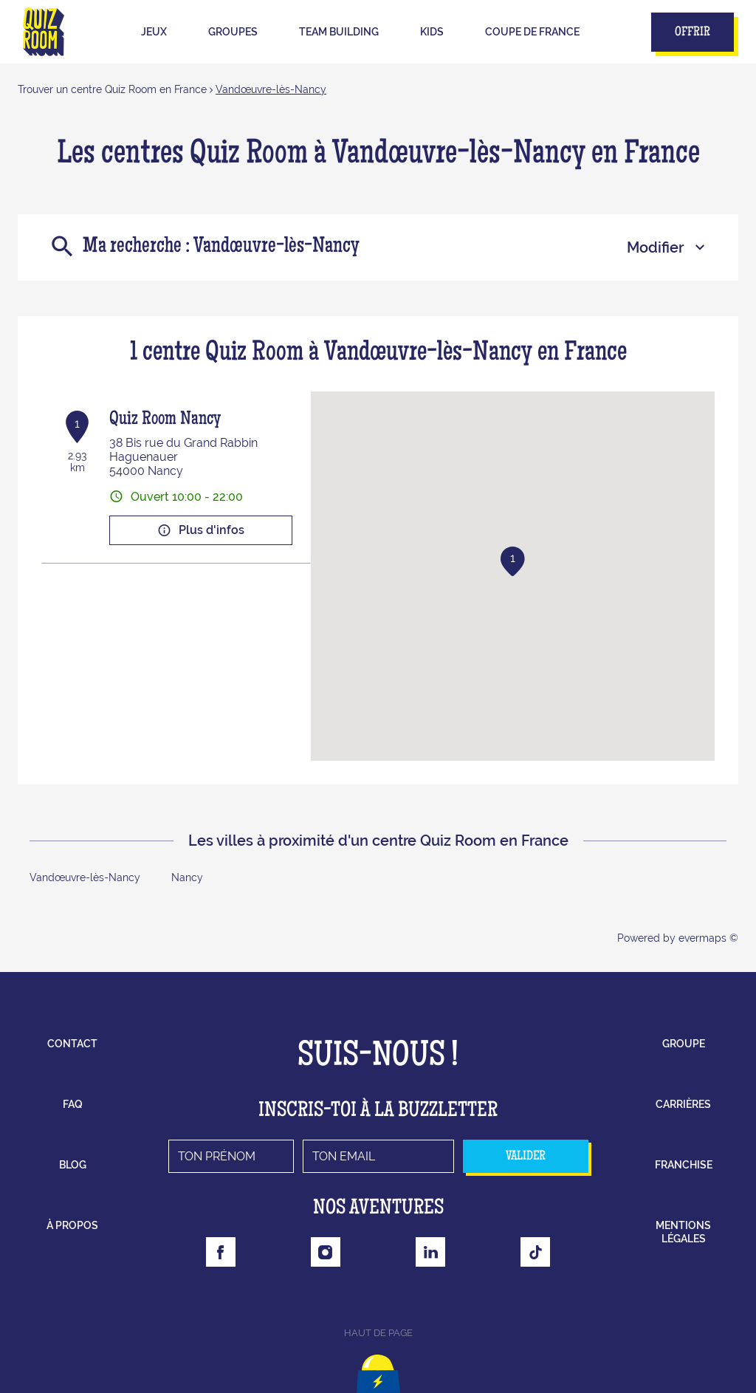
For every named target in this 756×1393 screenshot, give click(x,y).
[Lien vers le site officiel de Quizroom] (43, 32)
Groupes (233, 31)
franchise (683, 1165)
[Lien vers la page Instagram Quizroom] (325, 1252)
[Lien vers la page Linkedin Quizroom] (430, 1252)
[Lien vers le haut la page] (378, 1367)
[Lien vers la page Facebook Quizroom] (221, 1252)
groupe (683, 1044)
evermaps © (708, 938)
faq (73, 1104)
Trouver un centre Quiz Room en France (112, 89)
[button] (512, 561)
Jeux (154, 31)
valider (526, 1156)
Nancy (187, 877)
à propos (72, 1225)
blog (72, 1165)
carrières (683, 1104)
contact (72, 1044)
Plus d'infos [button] (200, 530)
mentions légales (683, 1232)
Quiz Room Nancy (165, 420)
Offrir (692, 32)
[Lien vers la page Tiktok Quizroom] (535, 1252)
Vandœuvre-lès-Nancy (271, 89)
